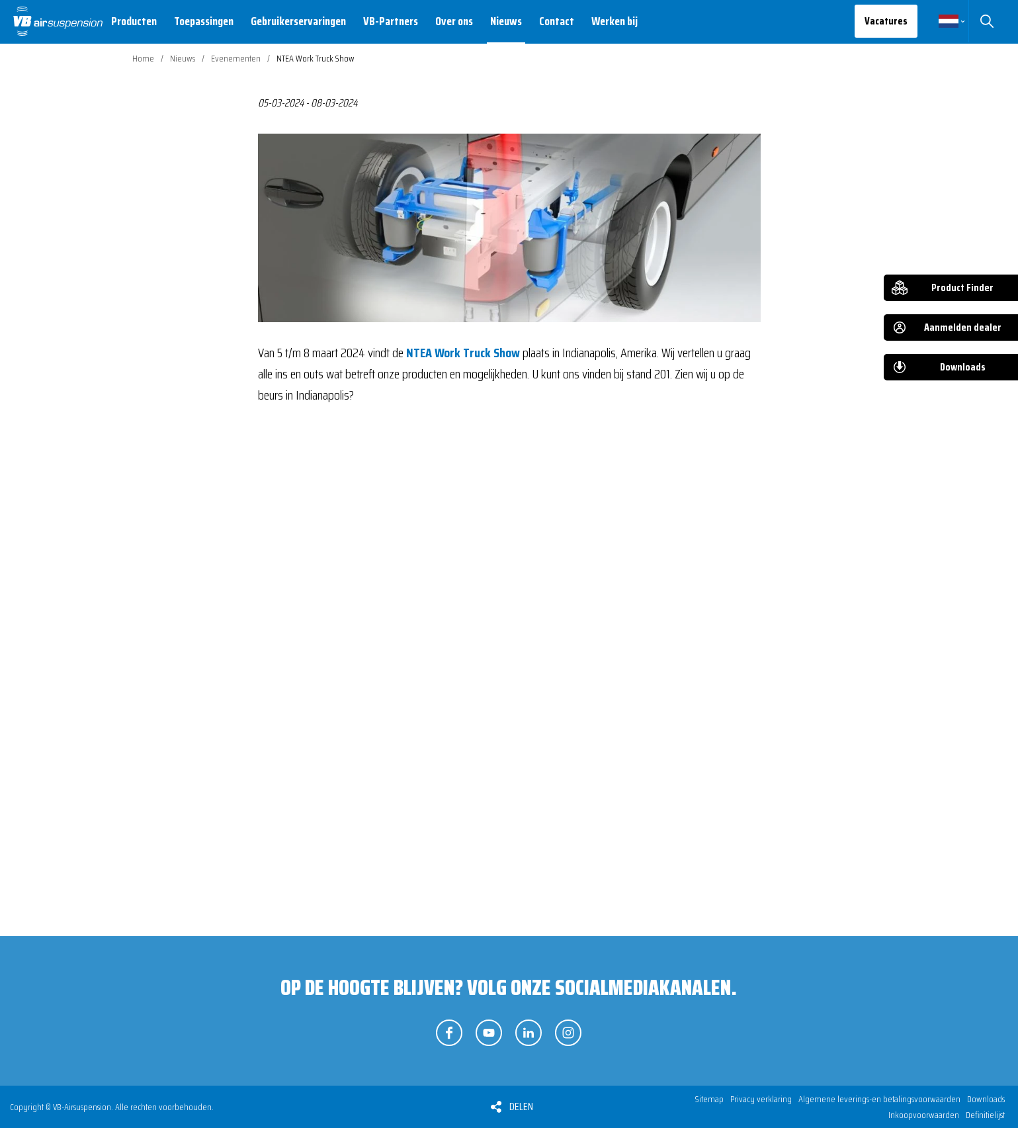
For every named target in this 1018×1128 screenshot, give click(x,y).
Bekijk (328, 652)
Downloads (963, 367)
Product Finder (962, 287)
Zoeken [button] (986, 21)
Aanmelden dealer (962, 327)
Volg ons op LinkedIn (528, 1033)
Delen (521, 1106)
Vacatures (886, 21)
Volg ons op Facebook (449, 1033)
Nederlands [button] (948, 21)
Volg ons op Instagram (568, 1033)
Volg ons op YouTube (489, 1033)
